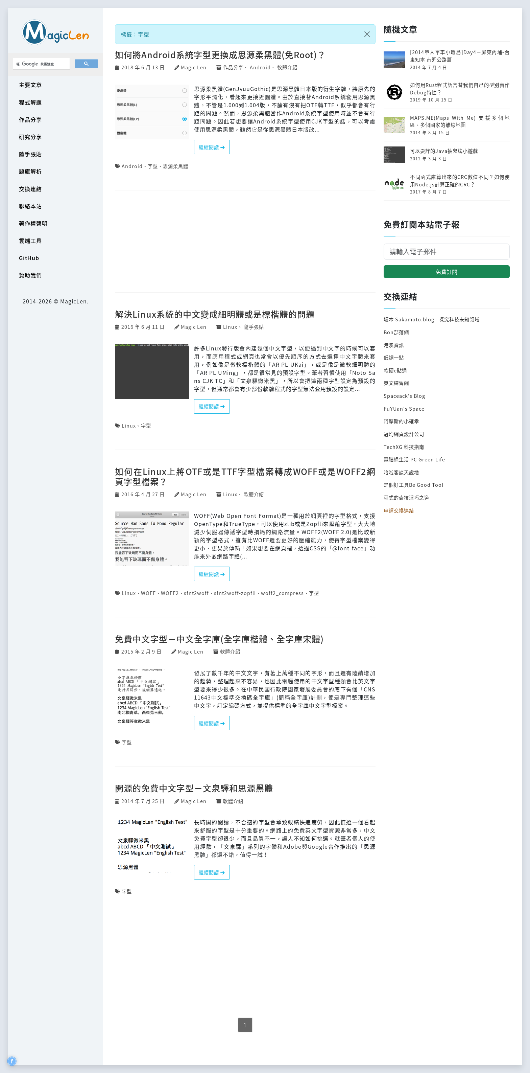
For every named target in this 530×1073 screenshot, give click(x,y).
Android (260, 67)
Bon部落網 (396, 332)
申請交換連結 (399, 510)
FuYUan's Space (404, 408)
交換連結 (30, 189)
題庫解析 (30, 171)
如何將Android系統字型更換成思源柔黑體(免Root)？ (220, 54)
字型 (153, 165)
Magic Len (194, 67)
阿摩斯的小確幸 (401, 421)
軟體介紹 (287, 67)
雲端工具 (30, 240)
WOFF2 (170, 592)
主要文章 (30, 85)
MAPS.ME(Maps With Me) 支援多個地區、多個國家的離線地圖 (460, 121)
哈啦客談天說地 (401, 472)
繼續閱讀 (212, 147)
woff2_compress (282, 592)
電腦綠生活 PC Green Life (414, 459)
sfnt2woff (196, 592)
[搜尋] (40, 64)
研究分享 (30, 137)
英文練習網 (396, 382)
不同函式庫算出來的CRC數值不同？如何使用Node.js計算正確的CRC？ (460, 180)
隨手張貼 (30, 154)
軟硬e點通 (395, 370)
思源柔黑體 (175, 165)
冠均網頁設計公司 (404, 433)
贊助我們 (30, 275)
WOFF (148, 592)
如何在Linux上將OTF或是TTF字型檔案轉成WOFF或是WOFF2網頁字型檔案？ (245, 476)
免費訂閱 (446, 272)
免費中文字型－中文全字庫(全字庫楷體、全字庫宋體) (219, 639)
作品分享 (30, 119)
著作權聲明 (33, 223)
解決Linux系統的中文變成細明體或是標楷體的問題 (215, 314)
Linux (230, 326)
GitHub (29, 258)
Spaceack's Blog (404, 395)
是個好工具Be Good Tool (413, 484)
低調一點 (394, 357)
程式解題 (30, 102)
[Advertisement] (245, 242)
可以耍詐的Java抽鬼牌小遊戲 (444, 150)
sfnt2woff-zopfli (235, 592)
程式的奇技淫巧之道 (406, 497)
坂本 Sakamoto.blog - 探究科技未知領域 (432, 319)
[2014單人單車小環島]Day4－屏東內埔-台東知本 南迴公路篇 (460, 55)
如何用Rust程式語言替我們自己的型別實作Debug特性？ (460, 88)
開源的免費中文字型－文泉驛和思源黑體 (194, 788)
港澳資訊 (394, 344)
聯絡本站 (30, 206)
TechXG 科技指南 (404, 446)
